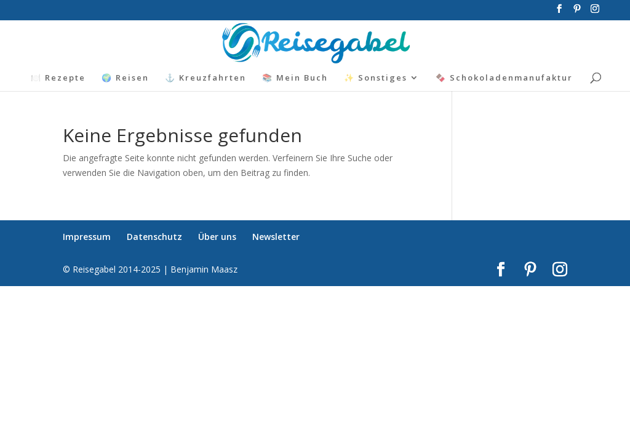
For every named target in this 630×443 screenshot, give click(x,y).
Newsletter (276, 236)
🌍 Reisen (125, 78)
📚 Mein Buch (295, 78)
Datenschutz (154, 236)
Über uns (217, 236)
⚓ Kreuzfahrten (205, 78)
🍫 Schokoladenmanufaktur (504, 78)
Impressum (87, 236)
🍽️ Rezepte (58, 78)
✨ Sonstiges (375, 78)
